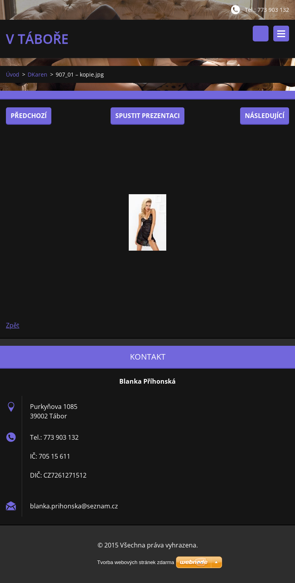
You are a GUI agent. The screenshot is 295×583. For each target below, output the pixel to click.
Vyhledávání (261, 33)
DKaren (37, 74)
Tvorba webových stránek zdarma (135, 562)
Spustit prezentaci (147, 115)
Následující (264, 115)
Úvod (12, 74)
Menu (281, 33)
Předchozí (29, 115)
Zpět (12, 325)
